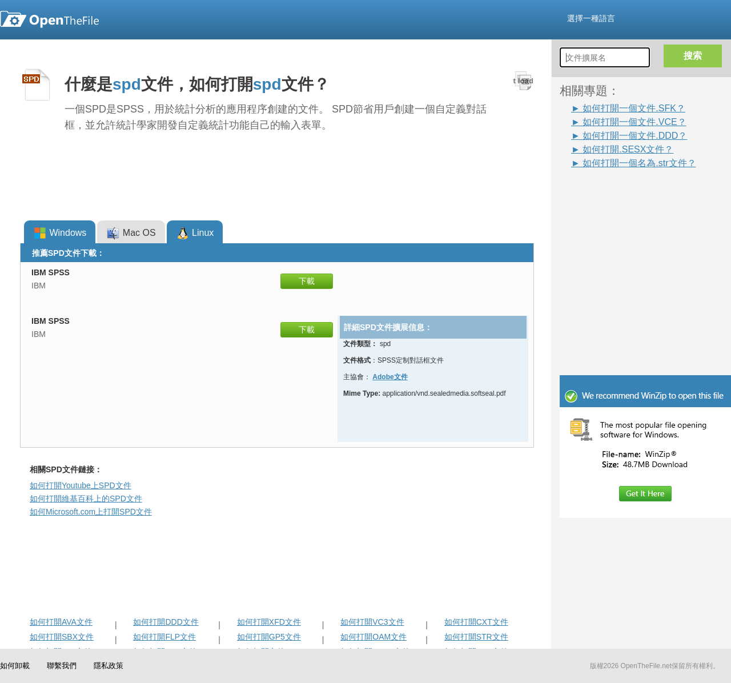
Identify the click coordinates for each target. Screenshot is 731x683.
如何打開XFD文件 (269, 621)
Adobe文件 (389, 377)
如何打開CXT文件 (476, 621)
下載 (307, 281)
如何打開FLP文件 (164, 636)
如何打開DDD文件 (165, 621)
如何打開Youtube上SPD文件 (80, 485)
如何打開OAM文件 (373, 636)
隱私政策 (108, 665)
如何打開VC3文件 (372, 621)
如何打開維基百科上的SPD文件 (86, 498)
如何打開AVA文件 (61, 621)
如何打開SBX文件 (62, 636)
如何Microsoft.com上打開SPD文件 (91, 511)
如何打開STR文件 (476, 636)
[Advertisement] (628, 195)
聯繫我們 (62, 665)
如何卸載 (15, 665)
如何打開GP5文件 (269, 636)
